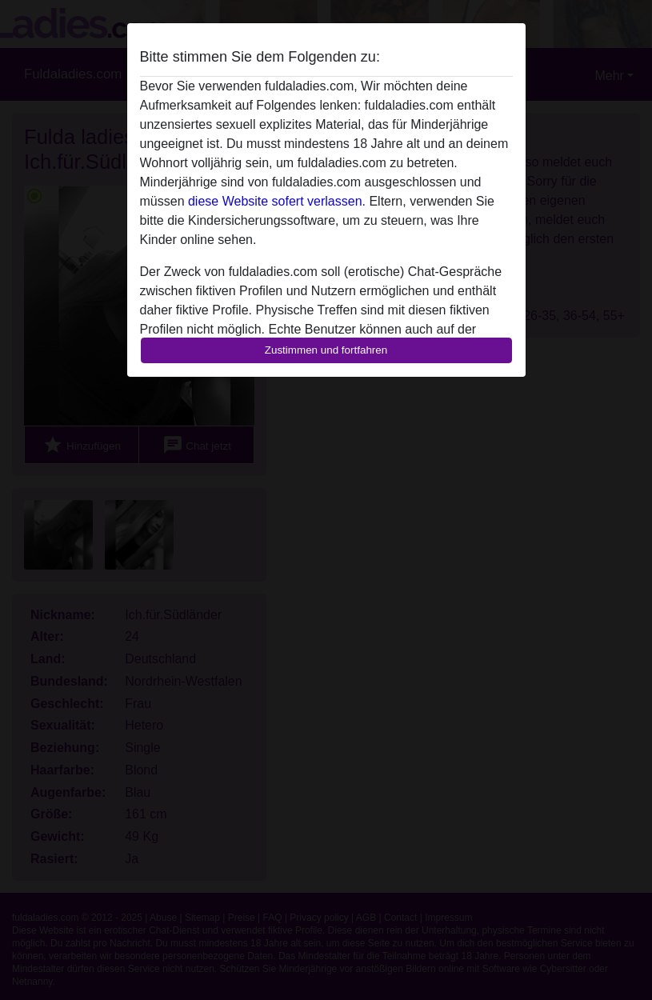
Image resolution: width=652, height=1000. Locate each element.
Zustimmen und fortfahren (326, 350)
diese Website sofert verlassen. (277, 201)
